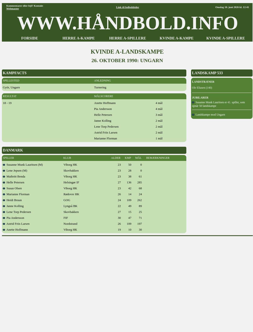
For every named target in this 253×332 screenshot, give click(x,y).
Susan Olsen (12, 188)
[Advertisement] (44, 282)
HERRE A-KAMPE (78, 38)
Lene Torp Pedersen (17, 212)
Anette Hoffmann (15, 229)
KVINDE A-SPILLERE (225, 38)
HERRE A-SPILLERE (127, 38)
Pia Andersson (13, 218)
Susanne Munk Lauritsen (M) (23, 164)
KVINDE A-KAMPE (177, 38)
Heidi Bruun (12, 200)
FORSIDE (29, 38)
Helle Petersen (13, 182)
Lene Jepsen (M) (15, 170)
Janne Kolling (13, 206)
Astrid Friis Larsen (16, 223)
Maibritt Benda (14, 176)
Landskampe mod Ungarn (208, 114)
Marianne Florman (16, 194)
